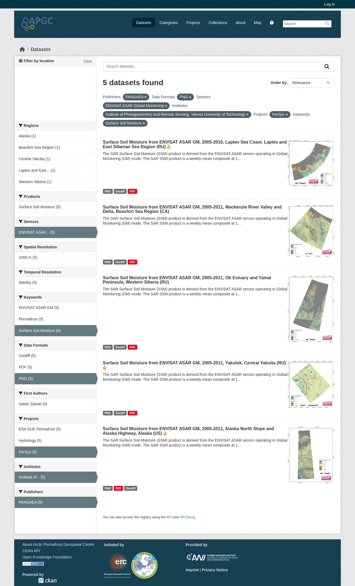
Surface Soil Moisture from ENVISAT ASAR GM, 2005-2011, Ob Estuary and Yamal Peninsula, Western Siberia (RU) (187, 279)
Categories (169, 22)
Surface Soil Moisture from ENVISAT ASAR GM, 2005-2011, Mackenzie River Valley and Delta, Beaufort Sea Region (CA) (192, 209)
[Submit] (327, 67)
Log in (329, 4)
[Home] (22, 49)
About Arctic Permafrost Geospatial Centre (58, 544)
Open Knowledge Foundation (47, 557)
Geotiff (120, 191)
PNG (108, 191)
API (169, 517)
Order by (278, 83)
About (240, 22)
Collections (218, 22)
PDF (132, 191)
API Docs (187, 517)
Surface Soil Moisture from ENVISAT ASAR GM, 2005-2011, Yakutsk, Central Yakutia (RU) (194, 363)
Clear (88, 61)
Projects (193, 22)
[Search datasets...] (211, 67)
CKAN (47, 580)
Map (257, 22)
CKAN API (31, 551)
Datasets (143, 22)
